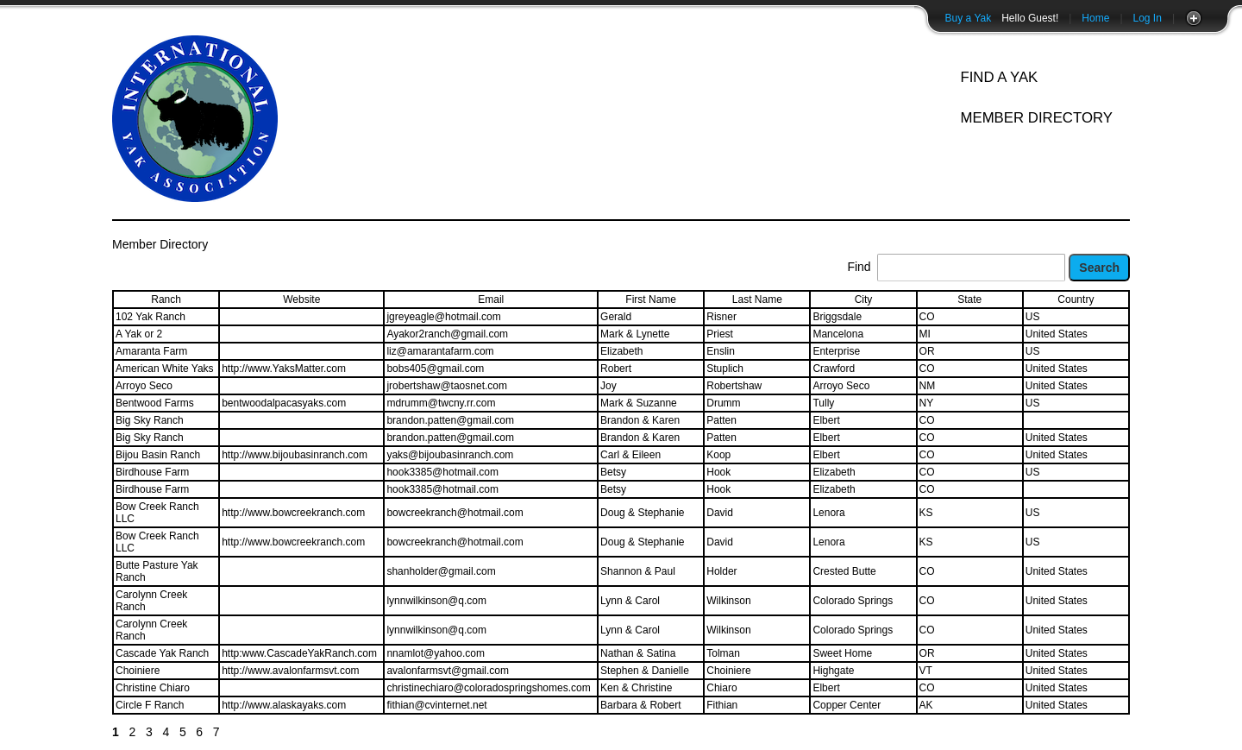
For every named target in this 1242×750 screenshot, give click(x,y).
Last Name (757, 299)
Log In (1147, 18)
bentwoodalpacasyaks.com (284, 403)
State (969, 299)
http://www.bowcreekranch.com (293, 513)
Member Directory (1036, 118)
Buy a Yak (968, 18)
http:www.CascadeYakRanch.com (299, 653)
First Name (650, 299)
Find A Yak (999, 77)
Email (491, 299)
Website (301, 299)
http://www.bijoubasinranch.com (294, 455)
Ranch (166, 299)
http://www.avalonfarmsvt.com (290, 671)
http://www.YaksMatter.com (284, 368)
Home (1095, 18)
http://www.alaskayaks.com (284, 705)
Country (1075, 299)
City (864, 299)
